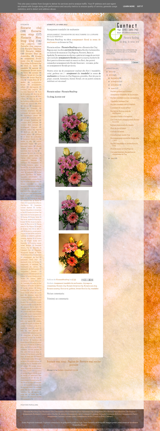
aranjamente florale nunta (31, 70)
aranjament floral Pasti (29, 260)
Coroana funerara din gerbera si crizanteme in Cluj (31, 210)
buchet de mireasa (35, 286)
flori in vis (64, 289)
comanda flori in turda (31, 307)
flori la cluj (33, 99)
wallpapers (24, 397)
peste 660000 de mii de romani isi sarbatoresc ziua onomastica (31, 375)
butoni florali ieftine (27, 293)
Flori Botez (108, 412)
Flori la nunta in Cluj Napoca (121, 149)
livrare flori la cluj (83, 289)
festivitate (35, 340)
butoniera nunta (33, 295)
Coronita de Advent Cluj (34, 212)
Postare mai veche (90, 361)
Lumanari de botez (114, 414)
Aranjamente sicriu (84, 416)
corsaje (36, 328)
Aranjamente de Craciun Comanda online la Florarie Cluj (31, 165)
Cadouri (109, 416)
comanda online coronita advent (31, 309)
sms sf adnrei (29, 382)
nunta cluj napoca (27, 103)
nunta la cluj (26, 141)
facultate (38, 338)
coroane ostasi (36, 316)
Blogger (84, 425)
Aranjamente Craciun (55, 416)
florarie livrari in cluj (75, 286)
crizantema (51, 286)
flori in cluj (33, 347)
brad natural (35, 274)
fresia (22, 356)
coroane (35, 73)
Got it (140, 6)
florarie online (33, 51)
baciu (26, 73)
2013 (31, 153)
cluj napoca (87, 283)
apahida (35, 68)
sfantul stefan (35, 380)
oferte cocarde (27, 371)
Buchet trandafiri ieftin (32, 181)
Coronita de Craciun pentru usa (31, 215)
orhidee (25, 373)
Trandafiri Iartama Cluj (119, 101)
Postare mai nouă (56, 361)
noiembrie (115, 81)
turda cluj (24, 394)
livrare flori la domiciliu (31, 54)
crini (22, 331)
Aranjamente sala (74, 414)
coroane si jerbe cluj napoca (121, 116)
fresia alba (30, 356)
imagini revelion (34, 361)
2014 (39, 103)
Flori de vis (30, 224)
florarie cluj (61, 286)
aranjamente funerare (28, 271)
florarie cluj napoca (31, 46)
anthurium (38, 255)
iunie (113, 88)
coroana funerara (31, 120)
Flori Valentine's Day (86, 412)
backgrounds (25, 274)
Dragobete (99, 412)
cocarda (23, 118)
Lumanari (86, 414)
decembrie (115, 78)
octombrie (115, 85)
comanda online (35, 118)
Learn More (129, 6)
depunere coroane (35, 333)
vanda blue (35, 394)
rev (32, 378)
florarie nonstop (53, 289)
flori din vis (33, 345)
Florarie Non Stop (80, 13)
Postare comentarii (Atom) (68, 370)
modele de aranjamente (34, 368)
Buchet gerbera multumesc (121, 91)
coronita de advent (33, 323)
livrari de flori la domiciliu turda (31, 364)
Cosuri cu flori (98, 416)
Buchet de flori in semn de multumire (120, 112)
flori (28, 342)
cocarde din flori (36, 304)
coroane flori (26, 316)
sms (22, 382)
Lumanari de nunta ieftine (31, 113)
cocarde (31, 302)
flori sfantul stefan (33, 354)
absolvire (30, 255)
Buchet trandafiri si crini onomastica (124, 98)
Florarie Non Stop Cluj (31, 39)
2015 (37, 153)
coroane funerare (27, 92)
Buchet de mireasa (59, 414)
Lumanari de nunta (98, 414)
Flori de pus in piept (118, 128)
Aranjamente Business (31, 414)
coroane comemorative (34, 314)
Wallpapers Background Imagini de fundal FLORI (31, 252)
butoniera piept (25, 297)
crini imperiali (33, 331)
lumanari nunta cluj (31, 139)
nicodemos (134, 422)
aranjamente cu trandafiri (29, 264)
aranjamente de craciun (29, 267)
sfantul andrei (25, 380)
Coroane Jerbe (70, 416)
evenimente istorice (27, 338)
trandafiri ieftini (28, 387)
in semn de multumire (32, 137)
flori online (24, 352)
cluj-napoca (34, 87)
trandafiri (94, 289)
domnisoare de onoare (30, 335)
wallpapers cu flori (35, 397)
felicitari (25, 340)
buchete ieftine (34, 290)
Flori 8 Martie (71, 412)
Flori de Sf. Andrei (26, 219)
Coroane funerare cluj (29, 111)
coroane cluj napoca (29, 89)
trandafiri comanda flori (33, 385)
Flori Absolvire (119, 412)
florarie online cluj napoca (31, 130)
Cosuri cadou (46, 414)
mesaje (26, 366)
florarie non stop (90, 286)
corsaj (30, 328)
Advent (26, 106)
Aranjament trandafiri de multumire (68, 283)
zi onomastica (26, 399)
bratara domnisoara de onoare (122, 125)
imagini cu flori (29, 359)
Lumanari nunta (31, 115)
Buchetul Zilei (48, 412)
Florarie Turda (34, 217)
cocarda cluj (24, 300)
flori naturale (34, 349)
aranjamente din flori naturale (30, 269)
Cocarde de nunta (35, 198)
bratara (23, 276)
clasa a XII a (35, 297)
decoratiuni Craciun (29, 127)
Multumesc (131, 412)
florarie (38, 56)
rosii (37, 378)
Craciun (25, 217)
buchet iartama (28, 288)
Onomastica (59, 412)
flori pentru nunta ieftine (30, 101)
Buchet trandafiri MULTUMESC (122, 104)
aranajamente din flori (30, 257)
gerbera (72, 289)
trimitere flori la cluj (29, 151)
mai (112, 158)
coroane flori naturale (29, 122)
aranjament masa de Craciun (30, 262)
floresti (23, 77)
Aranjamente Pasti (129, 414)
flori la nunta (31, 66)
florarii (23, 342)
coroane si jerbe (27, 319)
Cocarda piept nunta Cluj (120, 135)
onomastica (37, 371)
